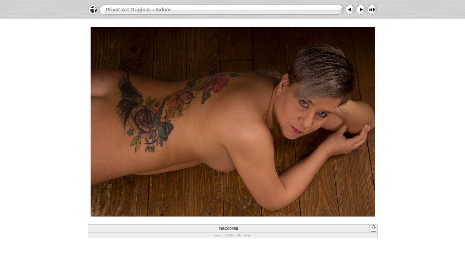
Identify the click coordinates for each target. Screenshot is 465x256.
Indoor (163, 9)
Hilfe (246, 235)
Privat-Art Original (128, 9)
